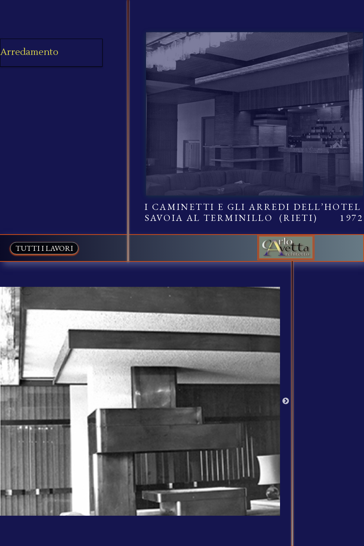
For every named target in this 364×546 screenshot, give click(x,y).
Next (285, 401)
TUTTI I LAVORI (44, 248)
